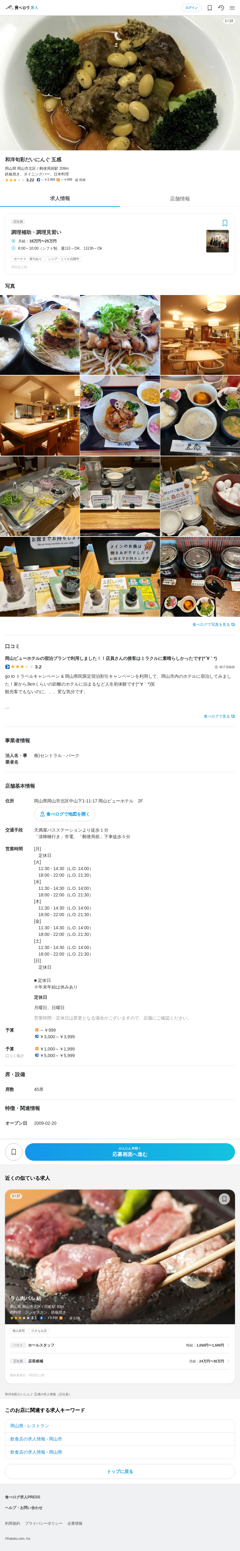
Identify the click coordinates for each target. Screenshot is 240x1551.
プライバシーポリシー (43, 1523)
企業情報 (75, 1523)
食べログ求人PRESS (22, 1497)
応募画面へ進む (130, 1152)
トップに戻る (120, 1471)
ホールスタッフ (41, 1345)
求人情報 (60, 198)
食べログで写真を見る (211, 624)
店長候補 (35, 1361)
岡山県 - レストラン (29, 1425)
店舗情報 (180, 198)
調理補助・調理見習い (36, 232)
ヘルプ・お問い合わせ (23, 1508)
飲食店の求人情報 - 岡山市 (36, 1438)
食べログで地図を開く (68, 814)
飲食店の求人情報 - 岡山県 (36, 1452)
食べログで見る (217, 716)
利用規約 (12, 1523)
